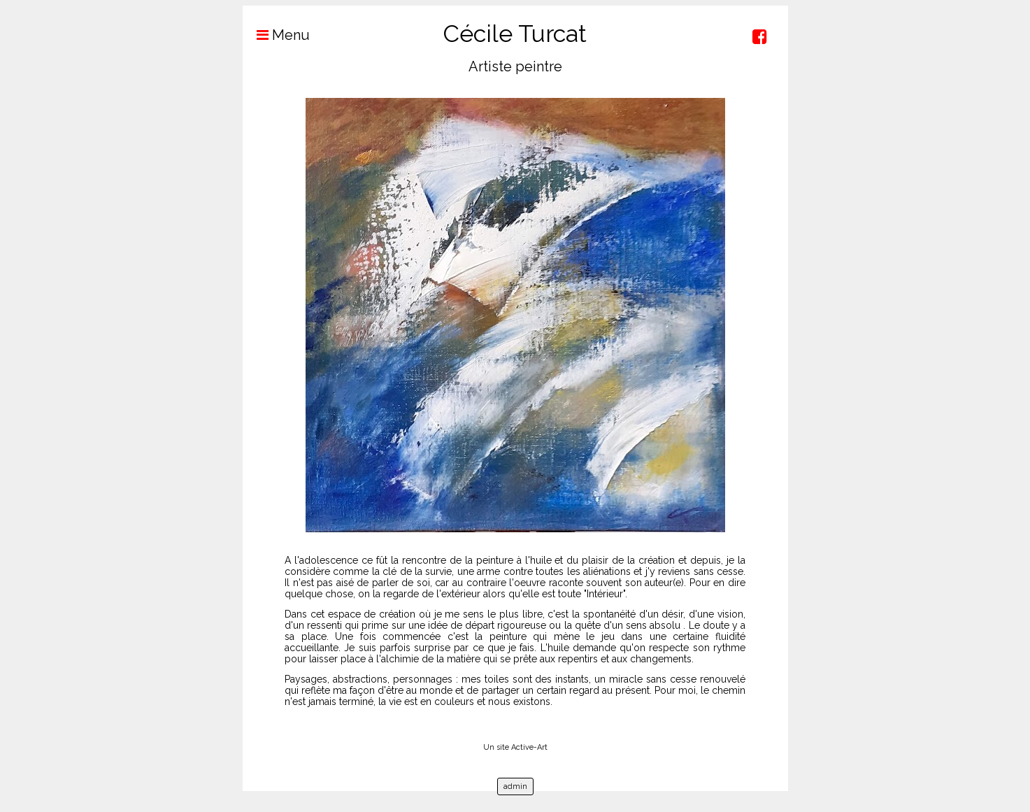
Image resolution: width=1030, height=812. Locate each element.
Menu (276, 35)
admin (515, 786)
